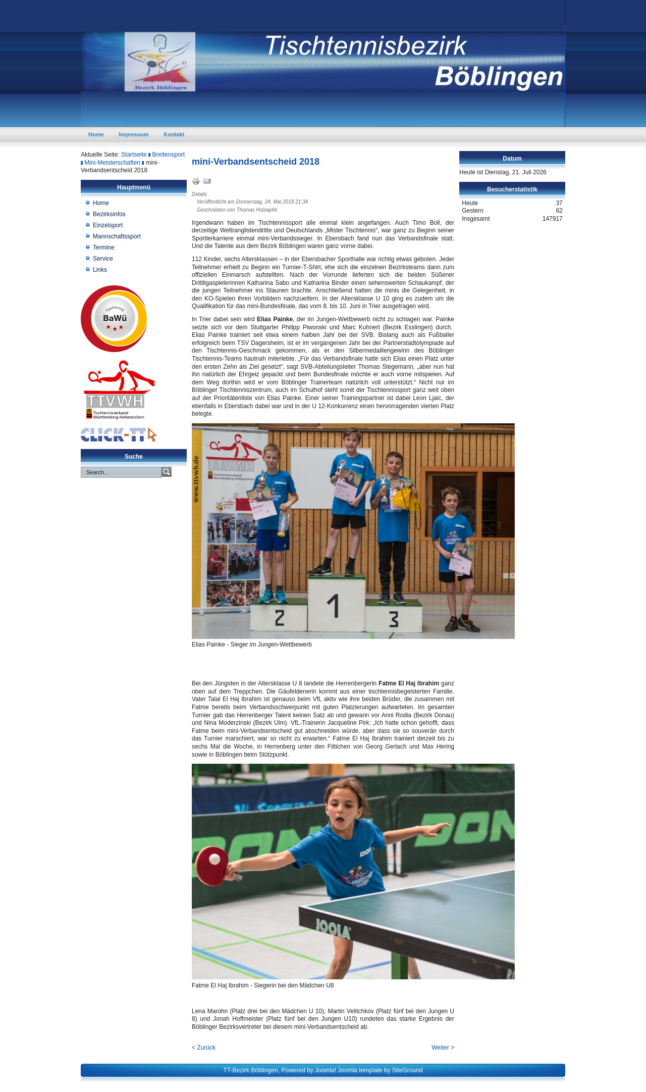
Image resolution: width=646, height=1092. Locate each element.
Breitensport (168, 154)
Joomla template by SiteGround (380, 1070)
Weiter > (443, 1047)
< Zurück (204, 1047)
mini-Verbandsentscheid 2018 (255, 162)
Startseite (134, 154)
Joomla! (325, 1070)
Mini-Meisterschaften (112, 162)
